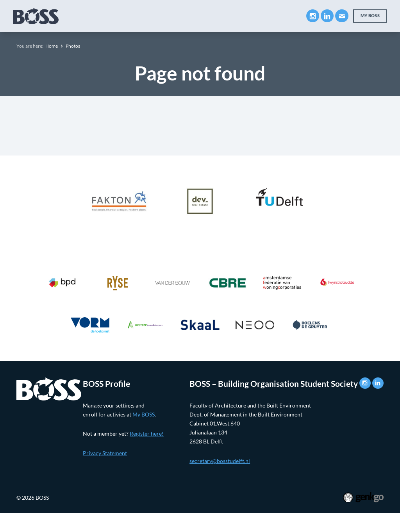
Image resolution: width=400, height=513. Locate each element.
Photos (73, 46)
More (281, 16)
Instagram (312, 15)
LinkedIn (327, 15)
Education (125, 16)
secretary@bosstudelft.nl (219, 461)
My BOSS (370, 15)
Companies (171, 16)
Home (51, 46)
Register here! (147, 433)
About (87, 16)
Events (245, 16)
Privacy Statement (105, 453)
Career (212, 16)
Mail (341, 15)
